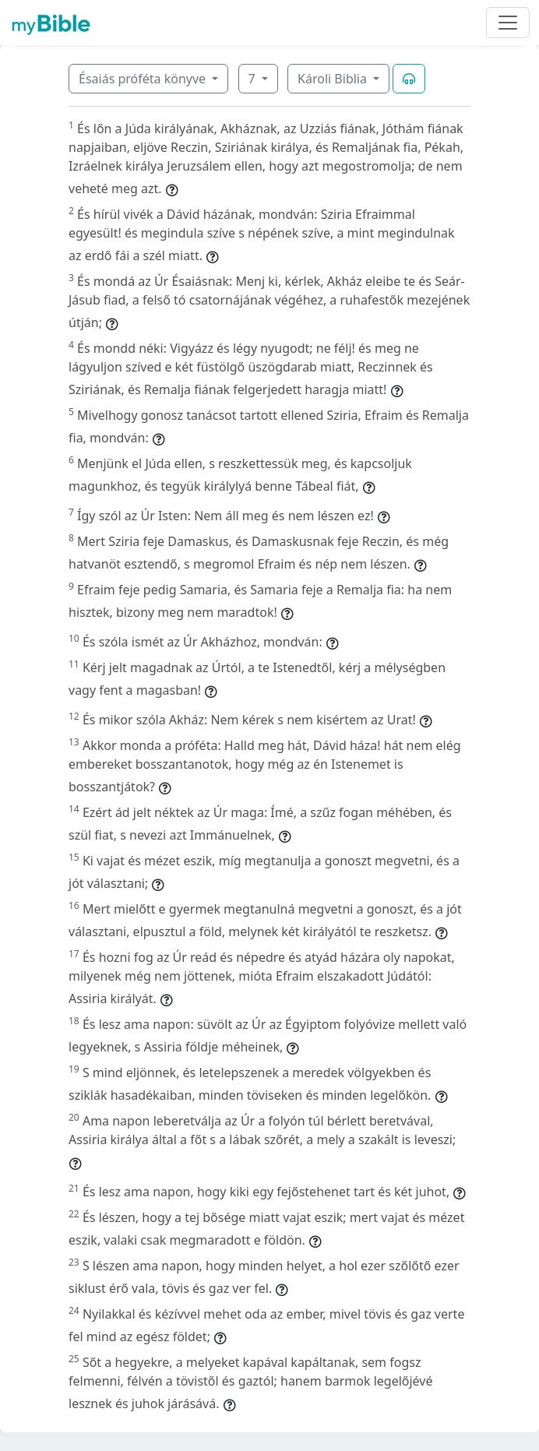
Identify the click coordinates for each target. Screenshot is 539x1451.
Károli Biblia (334, 78)
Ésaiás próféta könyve (144, 78)
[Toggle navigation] (508, 22)
